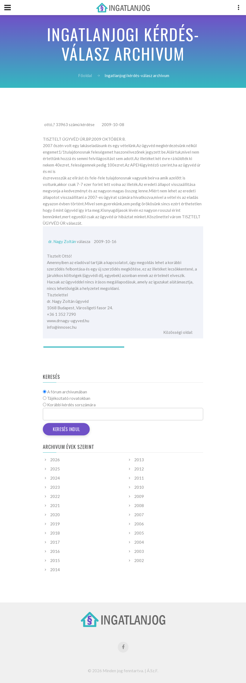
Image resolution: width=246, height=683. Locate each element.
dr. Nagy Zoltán (62, 241)
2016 (55, 551)
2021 (55, 505)
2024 (55, 478)
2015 (55, 560)
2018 (55, 533)
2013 (139, 459)
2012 (139, 468)
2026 (55, 459)
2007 (139, 514)
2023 (55, 487)
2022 (55, 496)
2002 (139, 560)
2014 (55, 569)
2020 (55, 514)
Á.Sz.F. (152, 670)
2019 (55, 523)
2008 (139, 505)
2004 (139, 542)
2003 (139, 551)
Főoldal (85, 75)
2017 (55, 542)
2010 (139, 487)
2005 (139, 533)
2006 (139, 523)
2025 (55, 468)
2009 (139, 496)
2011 (139, 478)
